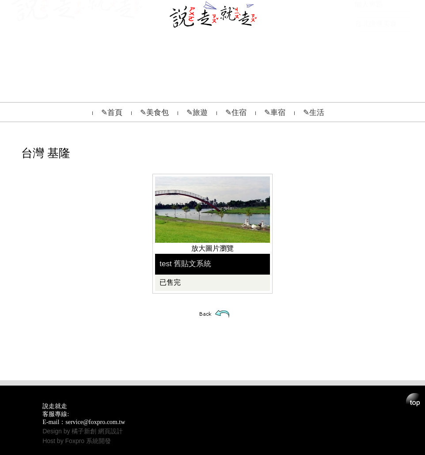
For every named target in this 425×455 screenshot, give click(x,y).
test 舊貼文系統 (185, 264)
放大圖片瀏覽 (212, 248)
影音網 (365, 44)
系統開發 (98, 440)
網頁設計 (110, 431)
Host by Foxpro (64, 440)
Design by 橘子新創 (70, 431)
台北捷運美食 (376, 82)
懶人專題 (369, 63)
